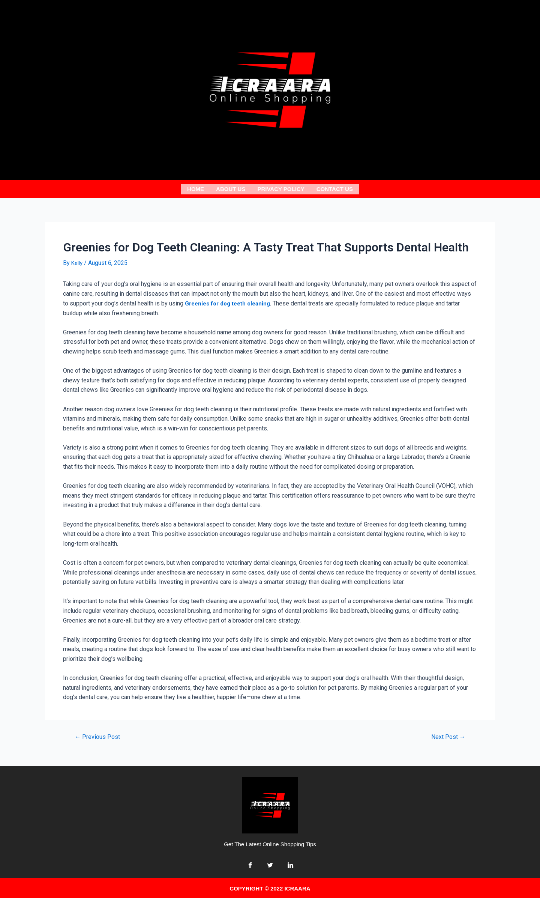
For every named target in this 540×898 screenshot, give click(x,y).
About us (230, 188)
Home (195, 188)
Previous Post (98, 735)
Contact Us (334, 188)
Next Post (447, 735)
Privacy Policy (280, 188)
